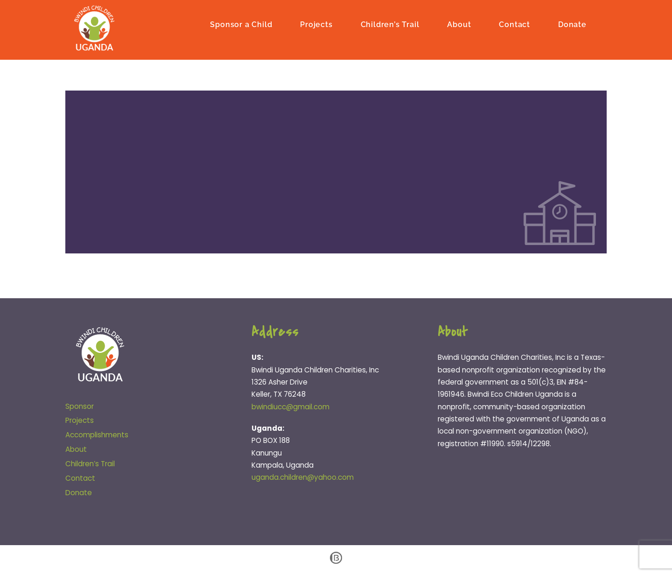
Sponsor (79, 406)
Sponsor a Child (241, 24)
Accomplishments (96, 435)
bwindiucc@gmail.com (290, 407)
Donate (572, 24)
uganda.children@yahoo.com (303, 477)
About (459, 24)
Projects (316, 24)
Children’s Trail (390, 24)
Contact (514, 24)
